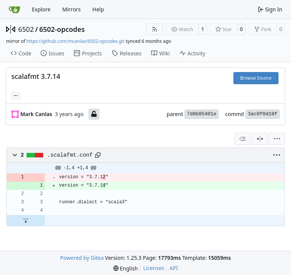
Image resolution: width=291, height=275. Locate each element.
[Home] (14, 9)
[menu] (277, 139)
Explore (41, 9)
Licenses (153, 268)
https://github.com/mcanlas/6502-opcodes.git (75, 41)
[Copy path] (97, 155)
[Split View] (260, 139)
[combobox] (242, 139)
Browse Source (256, 78)
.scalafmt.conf (70, 155)
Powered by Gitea (82, 257)
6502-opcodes (61, 29)
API (173, 268)
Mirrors (71, 9)
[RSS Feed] (154, 29)
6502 (26, 29)
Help (98, 9)
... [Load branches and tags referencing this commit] (16, 94)
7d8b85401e (201, 114)
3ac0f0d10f (262, 114)
